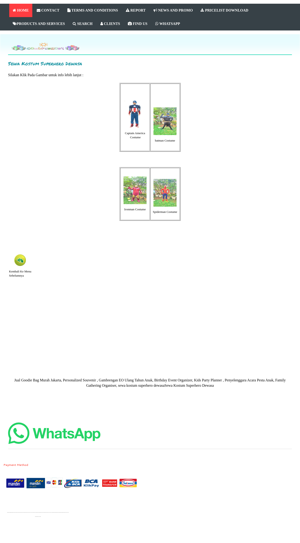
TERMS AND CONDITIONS (92, 10)
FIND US (137, 24)
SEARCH (83, 24)
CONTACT (48, 10)
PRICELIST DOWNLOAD (224, 10)
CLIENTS (110, 24)
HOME (21, 10)
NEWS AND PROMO (173, 10)
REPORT (136, 10)
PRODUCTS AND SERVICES (39, 24)
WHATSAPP (167, 24)
